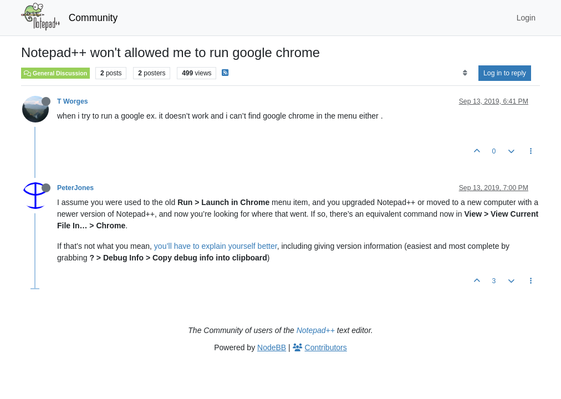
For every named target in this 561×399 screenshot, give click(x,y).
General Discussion (55, 73)
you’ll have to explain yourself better (215, 246)
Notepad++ (316, 330)
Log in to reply (504, 73)
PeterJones (75, 188)
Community (93, 17)
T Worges (72, 101)
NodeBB (271, 347)
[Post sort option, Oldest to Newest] (465, 73)
